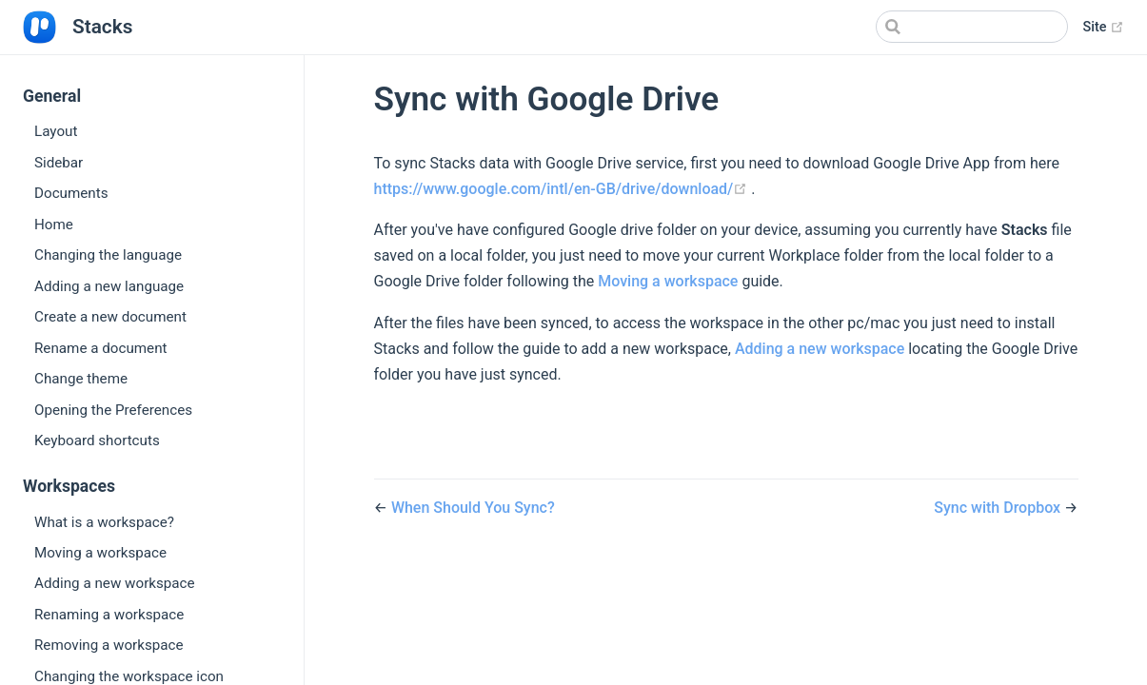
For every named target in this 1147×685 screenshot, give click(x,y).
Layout (55, 131)
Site (1103, 27)
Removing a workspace (109, 645)
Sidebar (58, 162)
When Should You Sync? (473, 508)
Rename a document (101, 348)
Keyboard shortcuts (97, 440)
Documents (71, 193)
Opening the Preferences (113, 410)
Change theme (81, 378)
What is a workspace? (104, 522)
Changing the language (108, 255)
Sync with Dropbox (997, 508)
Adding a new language (109, 286)
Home (53, 224)
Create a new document (110, 316)
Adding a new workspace (114, 583)
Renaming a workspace (109, 614)
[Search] (972, 26)
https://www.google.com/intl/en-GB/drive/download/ (563, 189)
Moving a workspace (100, 552)
